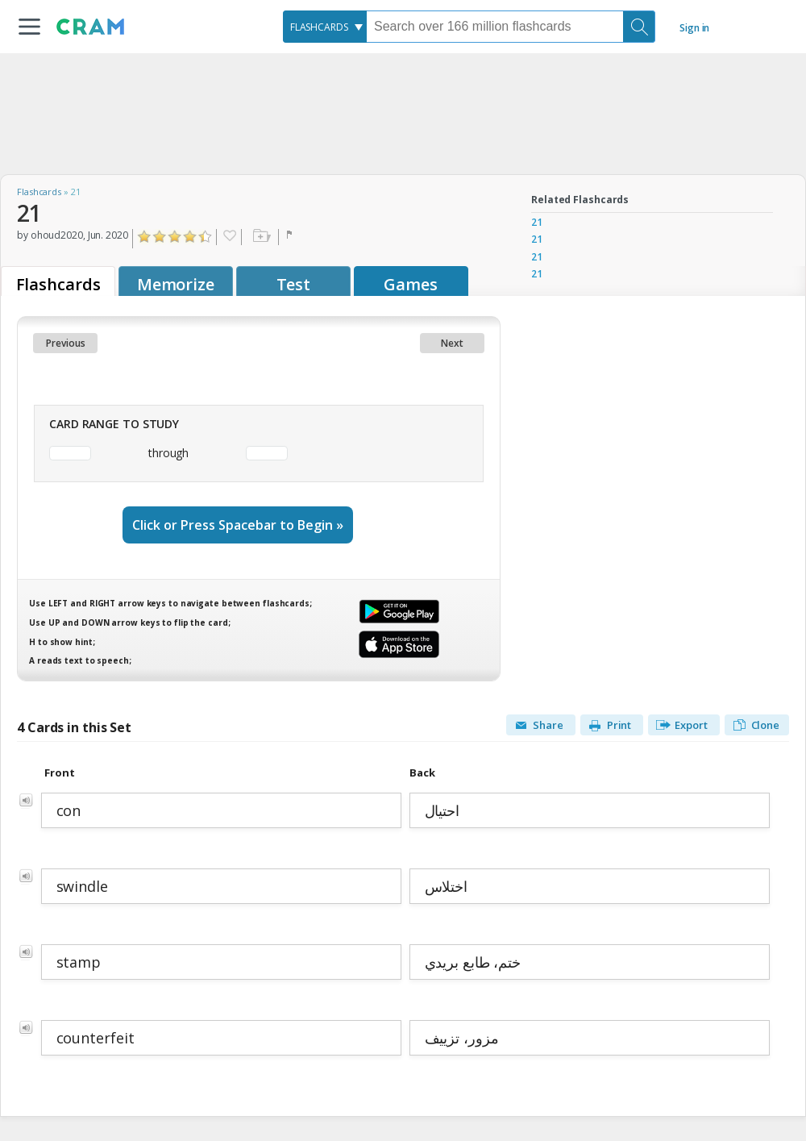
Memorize (175, 284)
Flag (291, 237)
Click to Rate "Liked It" (175, 236)
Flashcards (39, 191)
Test (293, 284)
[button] (29, 26)
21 (536, 222)
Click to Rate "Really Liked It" (190, 236)
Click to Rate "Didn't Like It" (160, 236)
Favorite (229, 237)
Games (411, 284)
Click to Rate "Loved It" (206, 236)
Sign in (694, 28)
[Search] (639, 26)
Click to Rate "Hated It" (144, 236)
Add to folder (260, 237)
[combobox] (325, 26)
